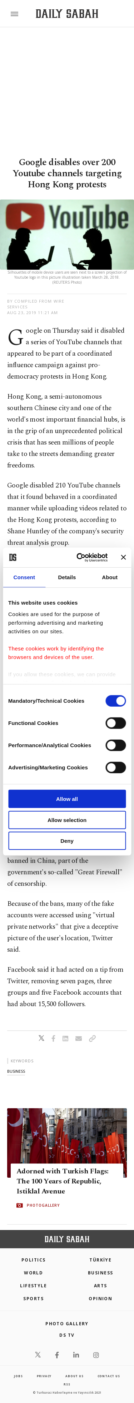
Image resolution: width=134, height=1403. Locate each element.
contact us (109, 1376)
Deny (67, 841)
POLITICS (33, 1260)
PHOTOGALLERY (43, 1205)
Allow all (67, 799)
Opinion (100, 1299)
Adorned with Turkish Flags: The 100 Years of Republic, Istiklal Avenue (62, 1181)
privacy (44, 1376)
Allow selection (67, 820)
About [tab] (110, 577)
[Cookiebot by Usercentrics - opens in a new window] (80, 557)
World (33, 1273)
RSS (67, 1384)
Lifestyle (33, 1286)
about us (74, 1376)
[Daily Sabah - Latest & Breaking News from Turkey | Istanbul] (67, 13)
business (16, 1071)
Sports (33, 1299)
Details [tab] (67, 577)
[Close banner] (123, 557)
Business (100, 1273)
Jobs (18, 1376)
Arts (100, 1286)
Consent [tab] (24, 577)
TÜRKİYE (100, 1260)
